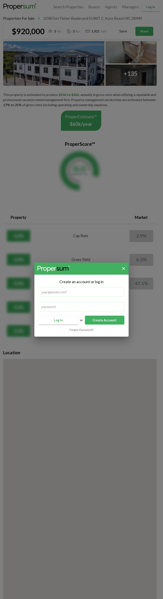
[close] (123, 268)
